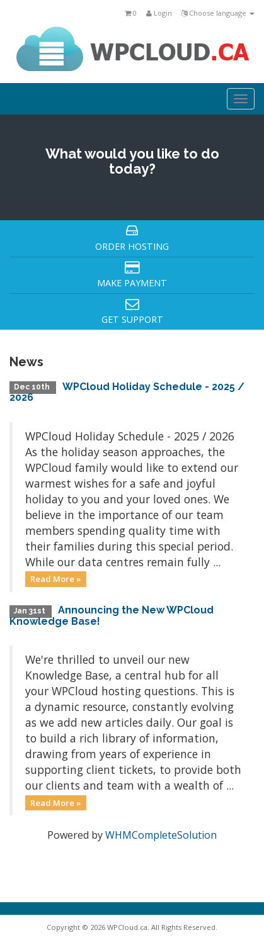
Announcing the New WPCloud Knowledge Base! (111, 615)
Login (159, 13)
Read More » (55, 579)
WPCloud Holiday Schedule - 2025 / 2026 (126, 392)
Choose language (218, 13)
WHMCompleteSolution (161, 835)
